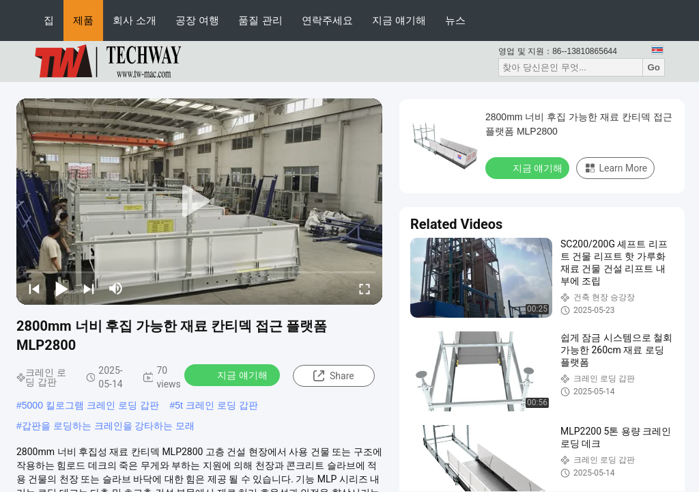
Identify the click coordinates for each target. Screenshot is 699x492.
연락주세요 (327, 20)
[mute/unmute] (116, 288)
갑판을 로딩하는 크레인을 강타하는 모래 (108, 425)
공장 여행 (197, 20)
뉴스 (455, 20)
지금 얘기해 (399, 20)
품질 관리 (260, 20)
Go (653, 67)
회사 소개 (134, 20)
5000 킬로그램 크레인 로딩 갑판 (90, 405)
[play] (199, 201)
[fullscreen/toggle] (364, 288)
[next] (88, 288)
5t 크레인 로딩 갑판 (216, 405)
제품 (83, 20)
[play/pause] (61, 288)
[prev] (34, 288)
